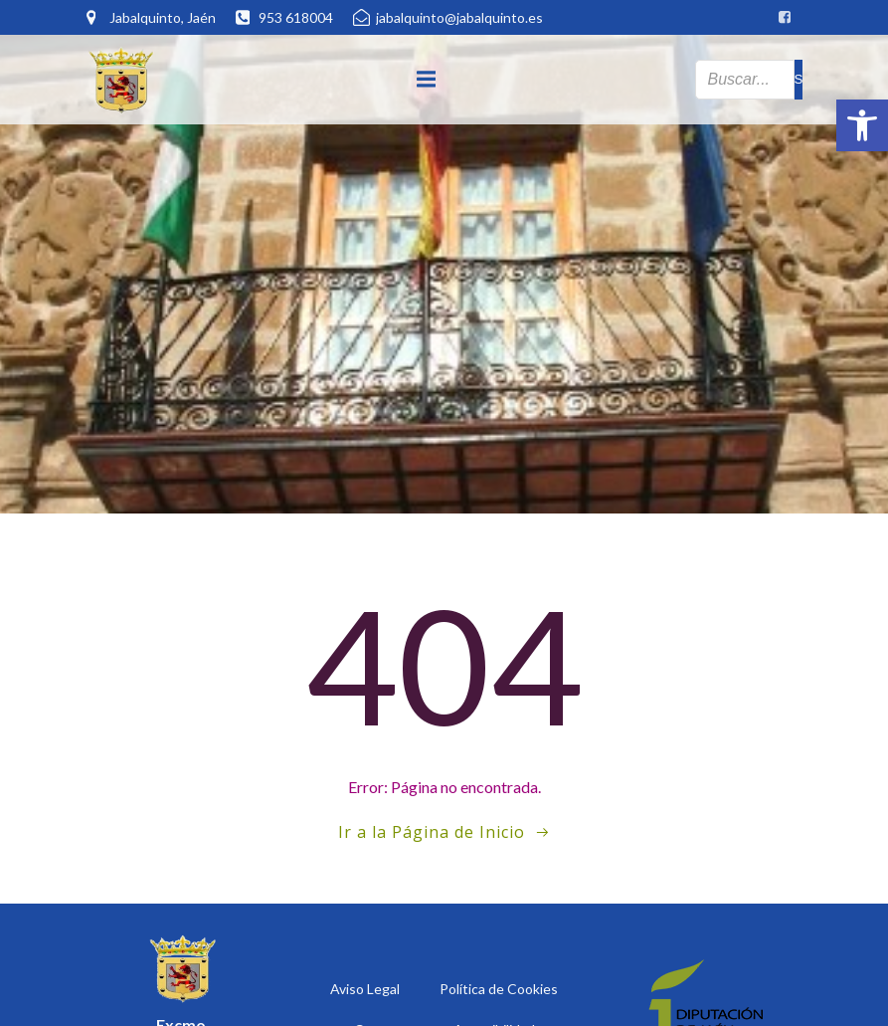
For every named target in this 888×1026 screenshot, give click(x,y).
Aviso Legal (365, 988)
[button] (862, 125)
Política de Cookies (499, 988)
